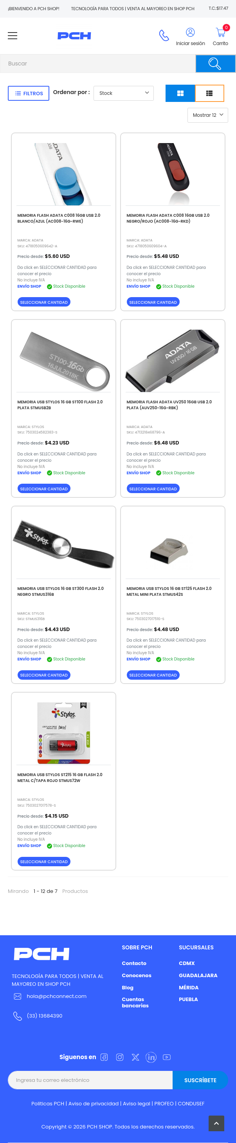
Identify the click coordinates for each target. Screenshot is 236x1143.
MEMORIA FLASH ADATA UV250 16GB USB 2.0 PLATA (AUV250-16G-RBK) (169, 405)
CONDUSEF (191, 1103)
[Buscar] (215, 63)
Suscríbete (200, 1080)
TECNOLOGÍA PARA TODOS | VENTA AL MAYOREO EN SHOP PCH (57, 980)
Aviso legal (136, 1103)
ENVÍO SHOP (29, 286)
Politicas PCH (47, 1103)
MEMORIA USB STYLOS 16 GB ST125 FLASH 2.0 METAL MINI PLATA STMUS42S (169, 591)
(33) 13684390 (44, 1016)
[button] (216, 1123)
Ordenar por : (71, 92)
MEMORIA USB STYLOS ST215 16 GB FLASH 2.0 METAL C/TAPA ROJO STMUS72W (60, 778)
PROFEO (164, 1103)
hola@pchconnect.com (56, 996)
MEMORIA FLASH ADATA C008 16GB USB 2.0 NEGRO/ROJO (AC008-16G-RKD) (168, 218)
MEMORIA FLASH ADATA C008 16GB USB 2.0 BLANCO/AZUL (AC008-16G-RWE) (59, 218)
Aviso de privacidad (93, 1103)
